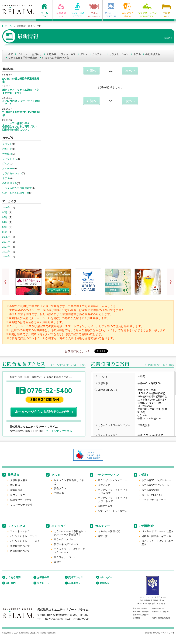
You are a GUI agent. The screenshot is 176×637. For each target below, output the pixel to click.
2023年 (6, 246)
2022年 (6, 251)
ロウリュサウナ (18, 495)
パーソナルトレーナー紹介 (25, 541)
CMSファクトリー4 (164, 633)
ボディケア (104, 485)
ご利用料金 (146, 526)
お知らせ (37, 54)
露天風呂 (15, 485)
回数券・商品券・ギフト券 (156, 536)
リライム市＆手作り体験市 (22, 57)
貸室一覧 (103, 536)
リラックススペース (65, 539)
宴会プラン (60, 488)
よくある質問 (13, 577)
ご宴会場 (59, 493)
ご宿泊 (143, 475)
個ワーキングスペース (66, 544)
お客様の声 (43, 577)
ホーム (8, 26)
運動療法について (20, 546)
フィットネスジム (20, 531)
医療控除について (20, 551)
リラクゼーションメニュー (112, 480)
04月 (5, 222)
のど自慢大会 (152, 54)
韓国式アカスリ (106, 506)
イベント (22, 54)
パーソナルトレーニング (23, 536)
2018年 (6, 256)
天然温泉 (51, 54)
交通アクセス (75, 577)
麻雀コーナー (61, 562)
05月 (5, 217)
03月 (5, 227)
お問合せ (104, 583)
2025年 (6, 236)
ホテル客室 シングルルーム (157, 480)
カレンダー (106, 577)
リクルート (43, 583)
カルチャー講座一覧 (109, 531)
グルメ (84, 54)
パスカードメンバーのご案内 (157, 531)
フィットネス (68, 54)
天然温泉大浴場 (18, 480)
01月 (5, 232)
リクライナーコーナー (154, 499)
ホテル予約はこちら (153, 495)
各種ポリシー (75, 583)
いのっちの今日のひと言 (55, 57)
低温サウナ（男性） (21, 499)
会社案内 (11, 583)
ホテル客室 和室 (150, 490)
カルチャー (98, 54)
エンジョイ (58, 526)
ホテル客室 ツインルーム (155, 485)
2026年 (6, 207)
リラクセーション (119, 54)
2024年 (6, 241)
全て (10, 54)
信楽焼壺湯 (16, 490)
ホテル (137, 54)
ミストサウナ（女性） (22, 504)
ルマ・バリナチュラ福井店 (112, 511)
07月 (5, 212)
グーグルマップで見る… (60, 431)
